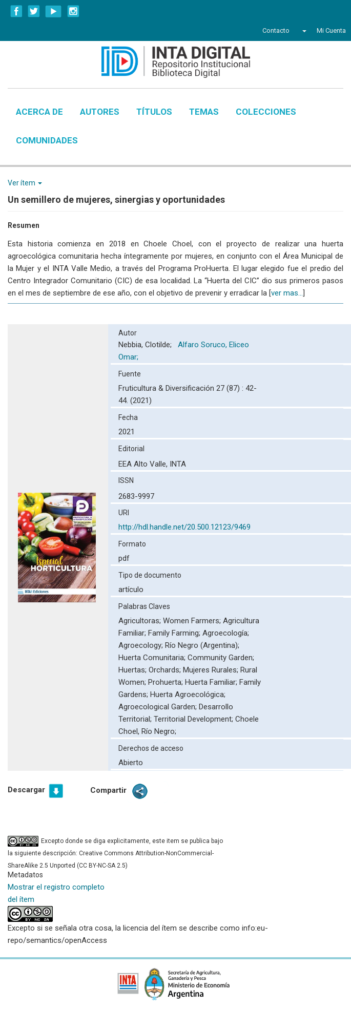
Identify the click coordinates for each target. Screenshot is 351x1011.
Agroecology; (141, 645)
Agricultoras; (140, 620)
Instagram (73, 11)
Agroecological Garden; (158, 706)
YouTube (53, 11)
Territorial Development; (194, 719)
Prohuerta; (166, 682)
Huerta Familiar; (212, 682)
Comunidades (47, 140)
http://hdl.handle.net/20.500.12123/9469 (184, 527)
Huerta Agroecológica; (187, 694)
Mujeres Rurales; (211, 670)
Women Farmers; (193, 620)
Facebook (16, 11)
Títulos (154, 112)
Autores (99, 112)
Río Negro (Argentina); (202, 645)
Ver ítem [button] (25, 183)
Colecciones (266, 112)
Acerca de (39, 112)
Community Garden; (221, 657)
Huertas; (133, 670)
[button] (303, 30)
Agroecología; (225, 633)
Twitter (34, 11)
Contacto (276, 30)
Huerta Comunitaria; (153, 657)
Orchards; (166, 670)
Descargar (26, 789)
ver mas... (287, 293)
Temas (204, 112)
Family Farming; (175, 633)
